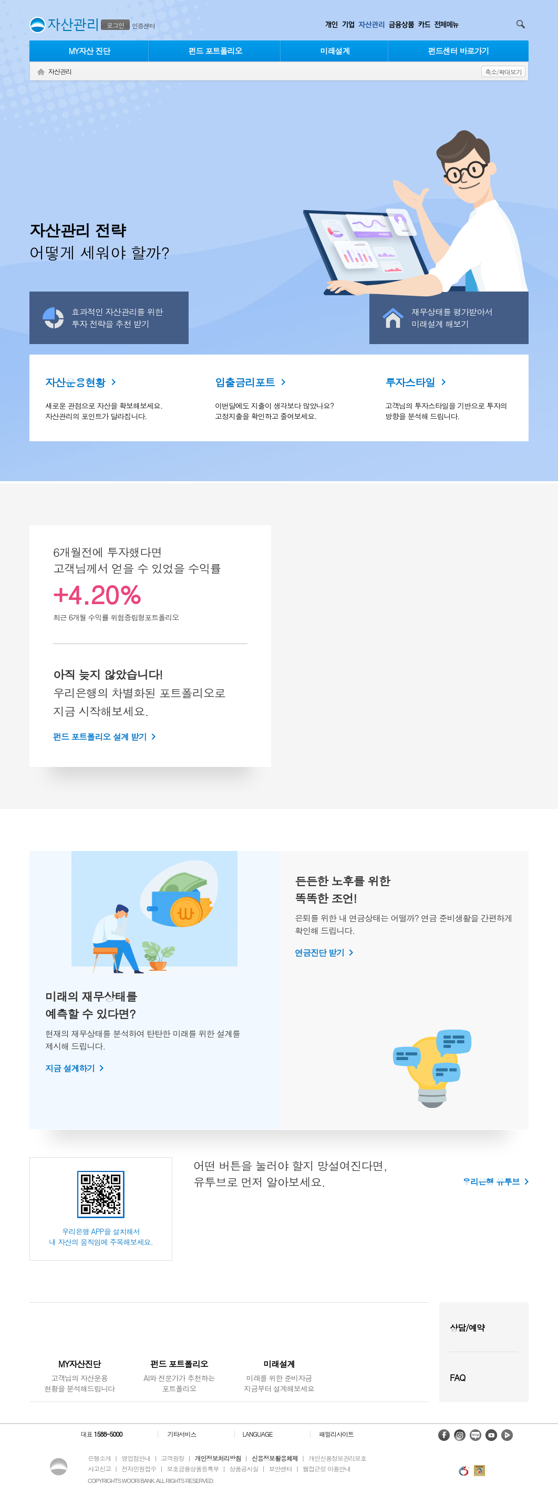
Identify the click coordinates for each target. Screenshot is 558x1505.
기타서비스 (182, 1434)
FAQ (457, 1378)
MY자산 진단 (89, 50)
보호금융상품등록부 (193, 1468)
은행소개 (99, 1458)
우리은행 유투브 (491, 1182)
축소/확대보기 (503, 71)
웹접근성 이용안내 (326, 1468)
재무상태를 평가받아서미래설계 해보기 (451, 318)
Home (41, 72)
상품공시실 (244, 1468)
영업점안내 (135, 1458)
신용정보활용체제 (275, 1458)
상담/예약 (467, 1328)
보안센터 (280, 1468)
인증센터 (143, 25)
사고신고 (99, 1468)
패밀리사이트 (336, 1434)
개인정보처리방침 (218, 1458)
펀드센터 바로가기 (458, 50)
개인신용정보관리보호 (337, 1458)
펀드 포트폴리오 (215, 50)
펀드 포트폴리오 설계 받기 (100, 737)
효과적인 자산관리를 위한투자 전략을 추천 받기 (117, 318)
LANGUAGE (257, 1434)
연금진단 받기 (319, 953)
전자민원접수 (138, 1468)
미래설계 (335, 50)
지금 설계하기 (70, 1068)
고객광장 (172, 1458)
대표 (101, 1434)
